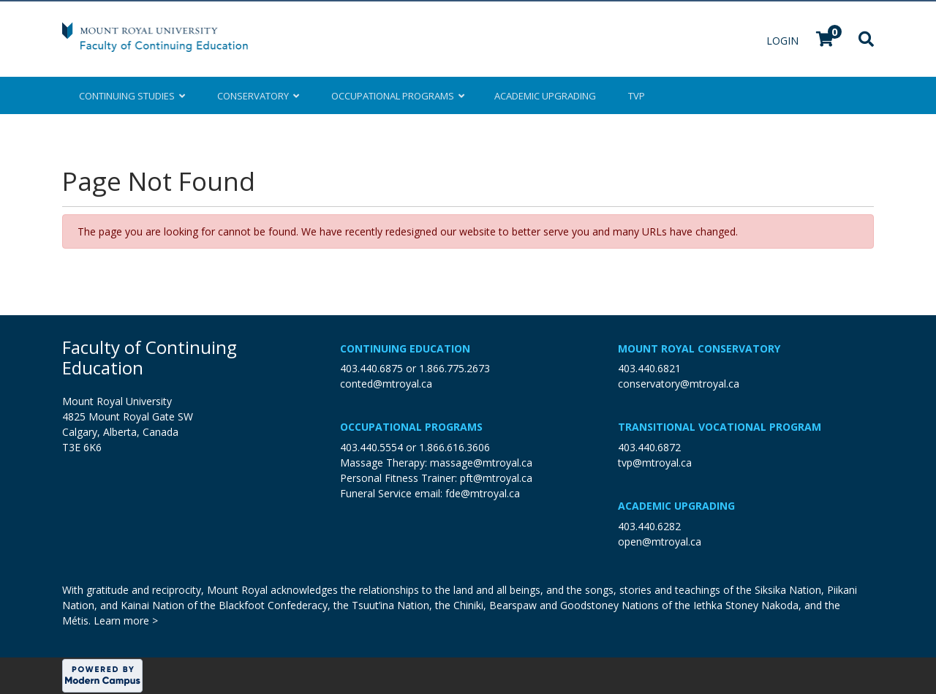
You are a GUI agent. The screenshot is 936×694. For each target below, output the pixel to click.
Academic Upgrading (676, 506)
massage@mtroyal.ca (481, 462)
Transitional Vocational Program (719, 427)
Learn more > (126, 620)
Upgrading (545, 95)
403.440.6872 (649, 447)
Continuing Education (405, 348)
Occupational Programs (411, 427)
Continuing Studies (132, 95)
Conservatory (258, 95)
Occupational (396, 95)
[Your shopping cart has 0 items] (825, 41)
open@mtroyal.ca (659, 541)
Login (783, 41)
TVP (636, 95)
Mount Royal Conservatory (699, 348)
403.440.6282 (649, 526)
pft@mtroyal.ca (496, 478)
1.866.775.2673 (454, 368)
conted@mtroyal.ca (386, 384)
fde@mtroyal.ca (482, 493)
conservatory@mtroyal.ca (678, 384)
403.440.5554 (371, 447)
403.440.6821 (649, 368)
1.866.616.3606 (454, 447)
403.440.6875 (371, 368)
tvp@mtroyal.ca (655, 462)
